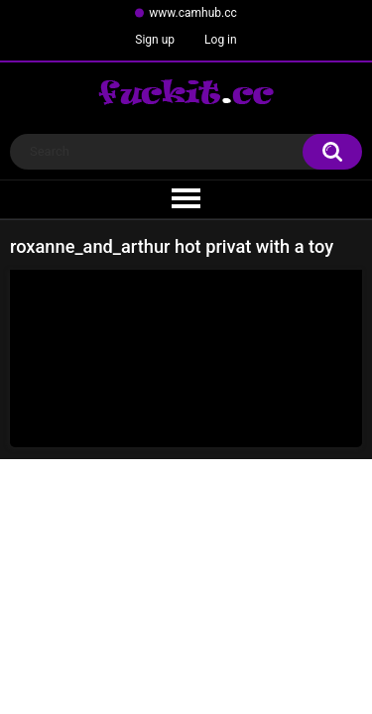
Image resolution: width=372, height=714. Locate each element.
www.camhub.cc (193, 13)
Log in (220, 40)
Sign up (155, 40)
